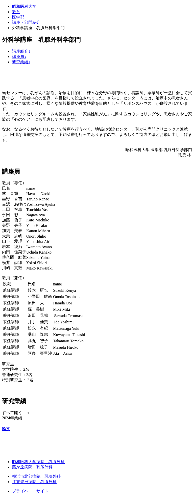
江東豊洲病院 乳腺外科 (34, 482)
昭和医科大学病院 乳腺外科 (38, 462)
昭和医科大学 (24, 6)
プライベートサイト (30, 491)
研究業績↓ (21, 62)
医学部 (18, 17)
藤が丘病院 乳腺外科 (32, 467)
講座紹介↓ (21, 51)
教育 (16, 12)
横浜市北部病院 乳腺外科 (36, 476)
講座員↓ (19, 56)
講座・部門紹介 (26, 22)
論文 (6, 429)
